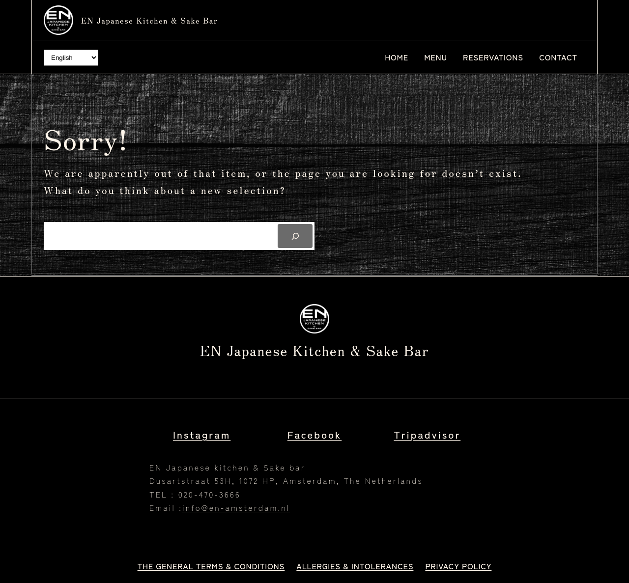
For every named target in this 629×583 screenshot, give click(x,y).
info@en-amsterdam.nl (236, 507)
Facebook (314, 434)
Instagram (201, 434)
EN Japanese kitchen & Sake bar (149, 20)
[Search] (295, 236)
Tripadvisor (427, 434)
